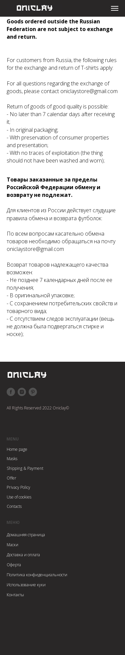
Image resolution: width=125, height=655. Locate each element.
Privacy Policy (18, 487)
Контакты (15, 595)
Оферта (14, 565)
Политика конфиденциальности (37, 575)
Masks (12, 458)
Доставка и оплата (23, 555)
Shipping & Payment (25, 468)
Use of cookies (19, 497)
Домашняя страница (26, 535)
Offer (11, 478)
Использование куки (26, 585)
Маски (12, 545)
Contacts (14, 506)
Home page (17, 449)
